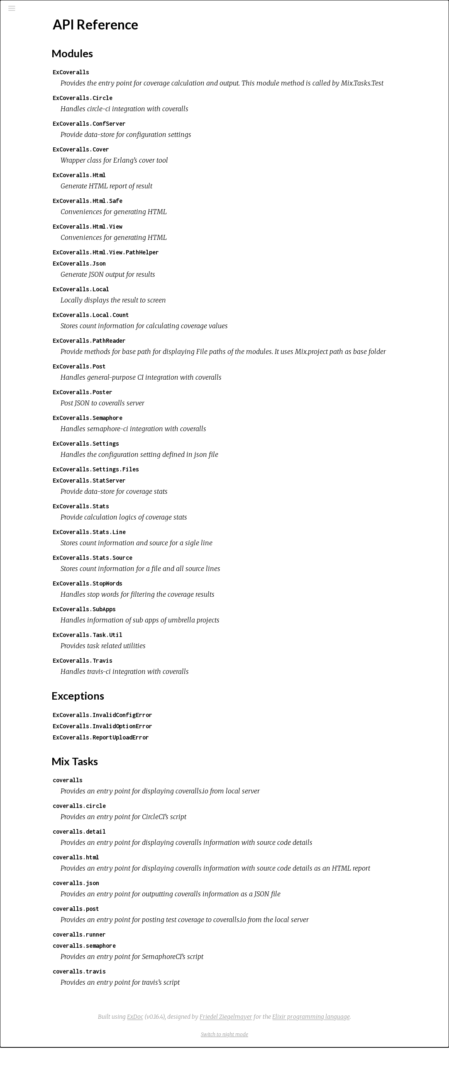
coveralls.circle (176, 828)
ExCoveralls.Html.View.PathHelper (202, 263)
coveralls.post (172, 942)
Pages (29, 67)
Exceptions (38, 90)
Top (36, 139)
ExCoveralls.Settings (182, 465)
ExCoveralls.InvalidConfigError (199, 737)
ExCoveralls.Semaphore (184, 440)
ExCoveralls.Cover (177, 160)
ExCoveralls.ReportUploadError (197, 759)
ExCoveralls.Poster (179, 414)
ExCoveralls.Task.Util (184, 657)
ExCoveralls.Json (176, 274)
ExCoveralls (167, 72)
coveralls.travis (176, 1004)
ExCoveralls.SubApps (180, 631)
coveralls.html (172, 879)
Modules (35, 79)
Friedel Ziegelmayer (288, 1050)
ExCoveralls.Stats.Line (185, 554)
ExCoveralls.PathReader (185, 351)
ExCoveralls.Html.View (184, 237)
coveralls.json (172, 916)
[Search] (56, 46)
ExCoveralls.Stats (177, 528)
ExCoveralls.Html (176, 186)
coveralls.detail (176, 853)
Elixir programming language (373, 1050)
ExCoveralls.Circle (179, 108)
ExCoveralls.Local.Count (187, 325)
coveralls (164, 802)
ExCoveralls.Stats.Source (189, 579)
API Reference (41, 125)
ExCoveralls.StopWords (184, 605)
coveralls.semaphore (180, 979)
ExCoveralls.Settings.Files (192, 491)
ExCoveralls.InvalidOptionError (199, 748)
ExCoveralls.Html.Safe (184, 211)
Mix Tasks (35, 101)
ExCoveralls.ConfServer (185, 134)
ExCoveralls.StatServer (185, 502)
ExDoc (197, 1050)
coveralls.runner (176, 967)
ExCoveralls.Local (177, 300)
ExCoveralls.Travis (179, 682)
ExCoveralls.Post (176, 388)
